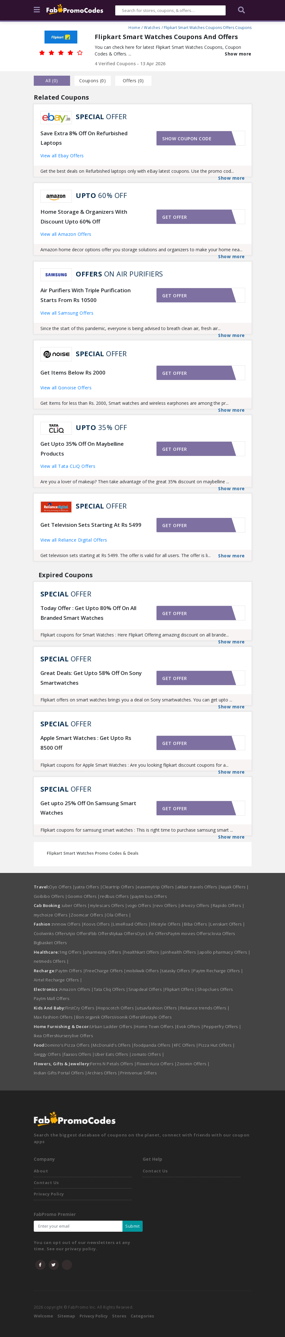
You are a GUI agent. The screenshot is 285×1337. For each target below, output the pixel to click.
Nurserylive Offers (74, 1035)
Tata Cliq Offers (111, 989)
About (41, 1171)
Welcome (43, 1316)
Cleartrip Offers (119, 887)
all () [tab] (51, 81)
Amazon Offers (77, 989)
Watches (152, 27)
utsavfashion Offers (158, 1008)
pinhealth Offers (181, 952)
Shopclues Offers (215, 989)
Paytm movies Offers (189, 933)
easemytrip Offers (157, 887)
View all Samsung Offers (67, 313)
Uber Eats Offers (113, 1054)
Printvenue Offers (138, 1073)
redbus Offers (116, 896)
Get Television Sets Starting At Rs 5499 (90, 524)
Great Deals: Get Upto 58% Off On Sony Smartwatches (91, 677)
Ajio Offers (79, 933)
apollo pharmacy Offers (225, 952)
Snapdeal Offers (146, 989)
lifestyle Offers (167, 924)
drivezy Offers (197, 905)
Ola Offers (118, 915)
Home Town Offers (156, 1026)
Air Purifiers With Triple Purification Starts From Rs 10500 (85, 295)
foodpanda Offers (154, 1045)
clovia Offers (222, 933)
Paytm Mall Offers (51, 998)
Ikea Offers (45, 1035)
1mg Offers (72, 952)
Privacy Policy (49, 1194)
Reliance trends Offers (205, 1008)
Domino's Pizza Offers (69, 1045)
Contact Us (46, 1182)
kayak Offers (235, 887)
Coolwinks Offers (51, 933)
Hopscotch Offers (117, 1008)
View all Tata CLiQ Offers (68, 466)
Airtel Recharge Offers (58, 980)
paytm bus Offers (149, 896)
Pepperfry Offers (222, 1026)
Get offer (174, 217)
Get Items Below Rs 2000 (72, 372)
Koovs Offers (98, 924)
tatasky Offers (177, 971)
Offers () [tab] (133, 81)
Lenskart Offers (227, 924)
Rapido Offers (229, 905)
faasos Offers (79, 1054)
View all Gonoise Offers (66, 388)
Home (134, 27)
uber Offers (76, 905)
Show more (238, 54)
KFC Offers (186, 1045)
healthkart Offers (143, 952)
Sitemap (66, 1316)
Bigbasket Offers (50, 942)
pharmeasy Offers (104, 952)
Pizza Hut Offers (217, 1045)
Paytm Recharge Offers (218, 971)
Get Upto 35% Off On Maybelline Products (82, 448)
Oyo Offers (62, 887)
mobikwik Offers (144, 971)
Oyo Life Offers (152, 933)
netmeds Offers (51, 961)
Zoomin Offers (193, 1064)
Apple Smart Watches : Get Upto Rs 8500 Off (85, 742)
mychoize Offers (52, 915)
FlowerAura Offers (157, 1064)
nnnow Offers (68, 924)
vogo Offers (141, 905)
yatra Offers (88, 887)
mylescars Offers (109, 905)
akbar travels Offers (199, 887)
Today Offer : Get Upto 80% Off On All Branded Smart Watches (88, 612)
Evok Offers (190, 1026)
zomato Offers (148, 1054)
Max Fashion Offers (55, 1017)
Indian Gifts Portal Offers (60, 1073)
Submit (132, 1226)
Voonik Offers (128, 1017)
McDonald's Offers (113, 1045)
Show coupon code (186, 139)
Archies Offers (103, 1073)
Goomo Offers (84, 896)
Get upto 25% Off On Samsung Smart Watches (88, 808)
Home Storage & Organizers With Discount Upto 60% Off (83, 216)
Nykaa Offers (124, 933)
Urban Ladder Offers (113, 1026)
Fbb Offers (100, 933)
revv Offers (167, 905)
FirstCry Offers (81, 1008)
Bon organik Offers (95, 1017)
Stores (119, 1316)
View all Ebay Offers (62, 156)
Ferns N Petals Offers (113, 1064)
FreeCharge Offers (105, 971)
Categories (142, 1316)
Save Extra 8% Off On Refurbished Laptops (84, 138)
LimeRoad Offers (132, 924)
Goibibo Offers (51, 896)
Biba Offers (197, 924)
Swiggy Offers (49, 1054)
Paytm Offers (70, 971)
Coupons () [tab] (92, 81)
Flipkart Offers (181, 989)
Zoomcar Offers (88, 915)
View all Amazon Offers (66, 234)
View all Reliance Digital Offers (73, 540)
